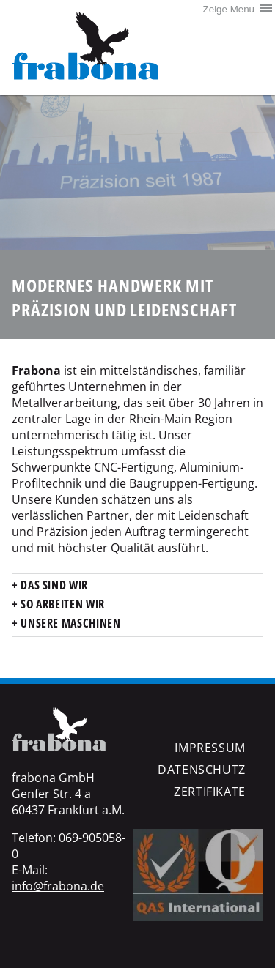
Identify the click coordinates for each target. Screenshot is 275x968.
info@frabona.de (58, 886)
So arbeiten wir (61, 604)
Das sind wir (53, 585)
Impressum (210, 748)
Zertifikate (210, 791)
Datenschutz (202, 770)
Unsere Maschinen (69, 623)
